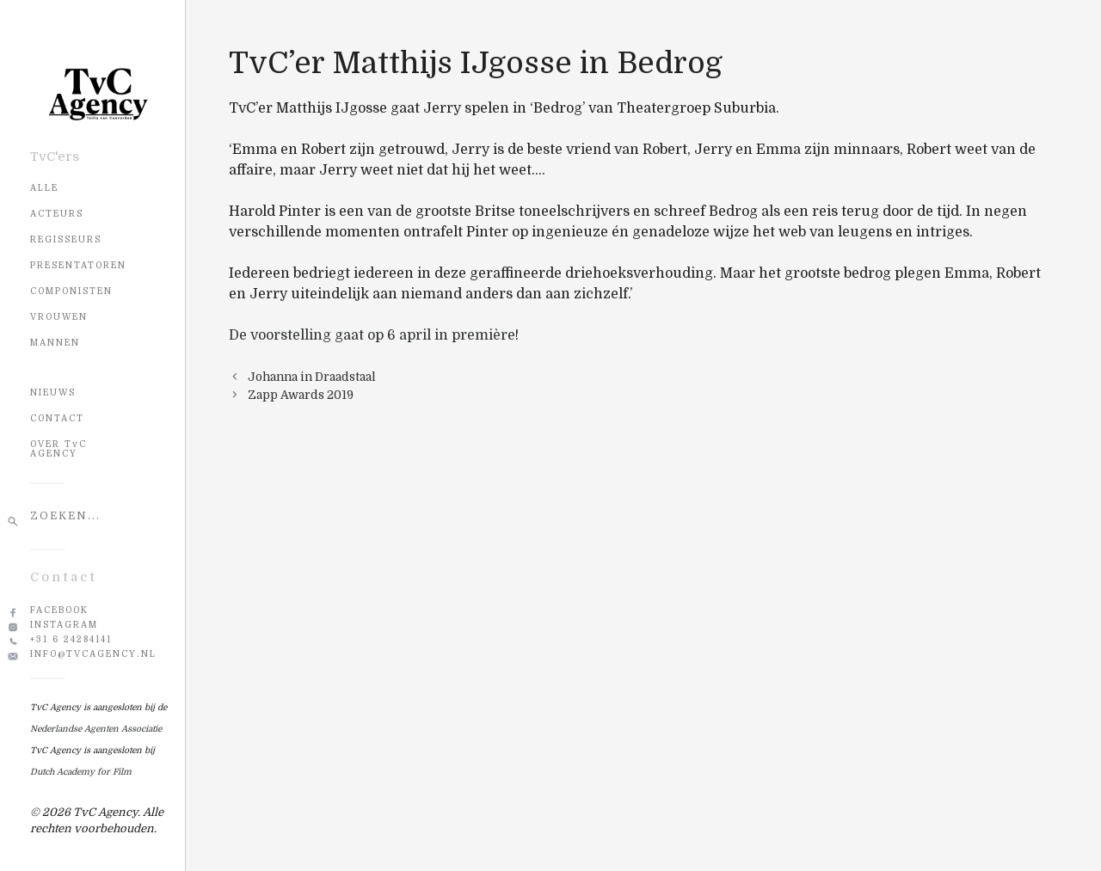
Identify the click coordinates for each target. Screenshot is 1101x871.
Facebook (59, 610)
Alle (44, 188)
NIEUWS (53, 392)
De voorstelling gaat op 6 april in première (372, 335)
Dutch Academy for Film (81, 771)
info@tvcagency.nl (93, 654)
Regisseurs (65, 239)
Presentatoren (78, 265)
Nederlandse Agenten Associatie (96, 728)
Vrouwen (59, 317)
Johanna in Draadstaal (312, 377)
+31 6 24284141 (71, 639)
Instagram (64, 624)
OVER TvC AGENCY (58, 448)
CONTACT (57, 418)
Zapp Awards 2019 (301, 395)
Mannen (55, 342)
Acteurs (56, 213)
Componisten (71, 291)
